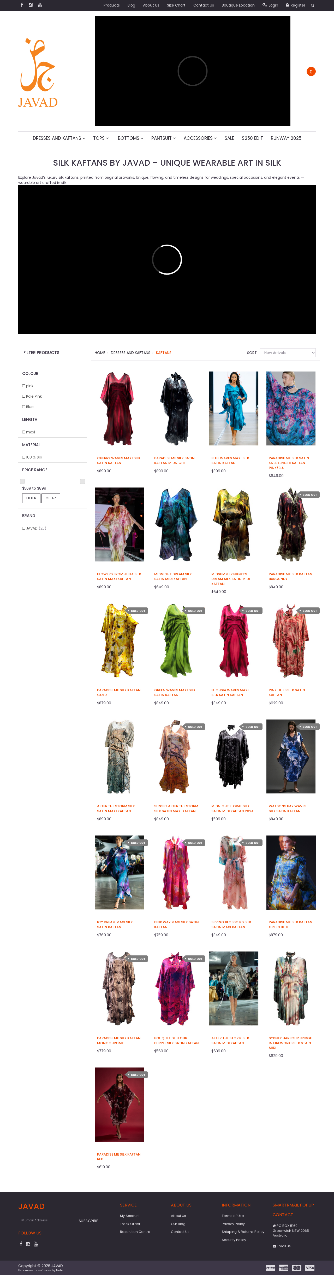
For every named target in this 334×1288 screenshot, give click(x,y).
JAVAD (36, 528)
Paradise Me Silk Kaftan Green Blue (290, 924)
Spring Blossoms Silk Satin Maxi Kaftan (231, 924)
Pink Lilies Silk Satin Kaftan (287, 692)
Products (112, 5)
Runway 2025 (286, 138)
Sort (251, 352)
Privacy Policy (233, 1223)
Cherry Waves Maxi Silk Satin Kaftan (118, 460)
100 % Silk (34, 457)
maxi (30, 432)
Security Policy (234, 1239)
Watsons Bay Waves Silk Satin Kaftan (287, 808)
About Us (151, 5)
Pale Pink (34, 396)
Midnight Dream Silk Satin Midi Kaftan (173, 576)
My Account (130, 1215)
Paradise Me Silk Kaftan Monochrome (119, 1040)
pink (29, 385)
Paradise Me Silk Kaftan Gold (119, 692)
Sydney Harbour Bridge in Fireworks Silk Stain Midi (290, 1043)
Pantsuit (163, 138)
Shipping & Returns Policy (243, 1231)
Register (295, 5)
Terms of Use (233, 1215)
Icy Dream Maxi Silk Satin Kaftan (115, 924)
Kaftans (163, 352)
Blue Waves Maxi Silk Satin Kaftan (230, 460)
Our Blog (178, 1223)
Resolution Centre (135, 1231)
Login (270, 5)
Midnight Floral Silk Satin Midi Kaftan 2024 (232, 808)
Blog (131, 5)
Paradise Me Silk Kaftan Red (119, 1157)
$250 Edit (252, 138)
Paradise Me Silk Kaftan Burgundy (290, 576)
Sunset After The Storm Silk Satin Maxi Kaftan (176, 808)
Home (100, 352)
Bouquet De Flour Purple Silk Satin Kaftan (176, 1040)
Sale (229, 138)
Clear (51, 498)
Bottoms (130, 138)
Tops (101, 138)
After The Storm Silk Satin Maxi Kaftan (116, 808)
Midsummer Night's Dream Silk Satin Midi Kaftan (230, 579)
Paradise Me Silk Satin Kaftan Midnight (174, 460)
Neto (59, 1270)
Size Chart (176, 5)
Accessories (200, 138)
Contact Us (203, 5)
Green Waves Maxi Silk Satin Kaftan (174, 692)
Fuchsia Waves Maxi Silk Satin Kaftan (230, 692)
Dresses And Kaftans (59, 138)
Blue (30, 406)
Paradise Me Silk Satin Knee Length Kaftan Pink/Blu (289, 463)
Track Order (130, 1223)
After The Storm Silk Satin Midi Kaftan (230, 1040)
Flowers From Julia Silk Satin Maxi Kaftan (119, 576)
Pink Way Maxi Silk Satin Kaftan (176, 924)
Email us (282, 1246)
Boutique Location (238, 5)
